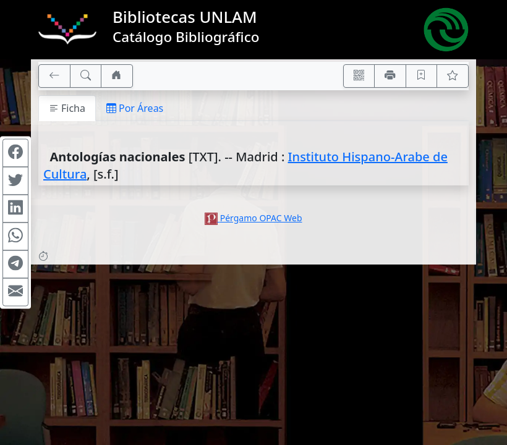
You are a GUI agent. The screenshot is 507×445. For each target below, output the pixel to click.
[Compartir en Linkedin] (15, 209)
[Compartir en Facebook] (15, 153)
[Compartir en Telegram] (15, 264)
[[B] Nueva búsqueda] (86, 76)
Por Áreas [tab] (134, 108)
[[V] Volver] (54, 76)
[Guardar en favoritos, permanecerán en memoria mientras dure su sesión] (422, 76)
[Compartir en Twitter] (15, 181)
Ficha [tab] (67, 108)
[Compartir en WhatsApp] (15, 236)
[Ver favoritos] (453, 76)
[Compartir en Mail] (15, 292)
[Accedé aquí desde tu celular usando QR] (359, 76)
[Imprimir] (390, 76)
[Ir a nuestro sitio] (117, 76)
